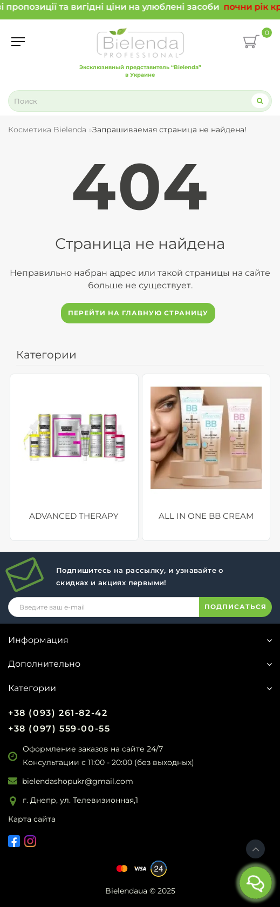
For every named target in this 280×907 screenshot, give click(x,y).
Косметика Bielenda (47, 129)
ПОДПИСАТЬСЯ (235, 607)
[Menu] (18, 41)
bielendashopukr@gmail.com (77, 781)
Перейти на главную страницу (138, 313)
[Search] (260, 100)
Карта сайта (32, 819)
